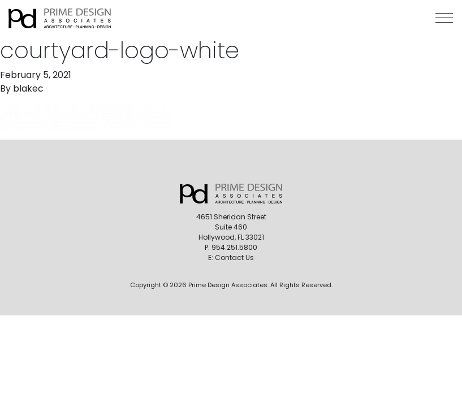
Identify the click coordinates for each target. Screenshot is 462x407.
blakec (28, 88)
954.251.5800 (234, 247)
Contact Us (234, 257)
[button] (444, 18)
